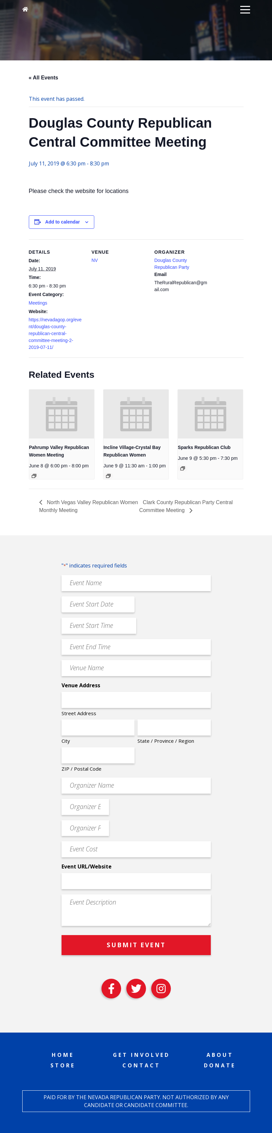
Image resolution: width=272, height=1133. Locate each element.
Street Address (79, 713)
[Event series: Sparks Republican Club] (182, 468)
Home (63, 1054)
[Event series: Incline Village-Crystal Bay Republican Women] (108, 476)
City (66, 741)
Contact (141, 1065)
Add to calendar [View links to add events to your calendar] (62, 221)
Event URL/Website (87, 866)
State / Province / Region (165, 741)
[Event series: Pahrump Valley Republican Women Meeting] (34, 476)
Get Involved (141, 1054)
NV (95, 260)
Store (62, 1065)
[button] (245, 9)
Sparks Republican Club (204, 447)
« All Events (43, 77)
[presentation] (61, 414)
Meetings (38, 303)
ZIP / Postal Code (81, 768)
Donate (220, 1065)
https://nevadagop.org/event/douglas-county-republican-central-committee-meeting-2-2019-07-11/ (55, 333)
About (220, 1054)
